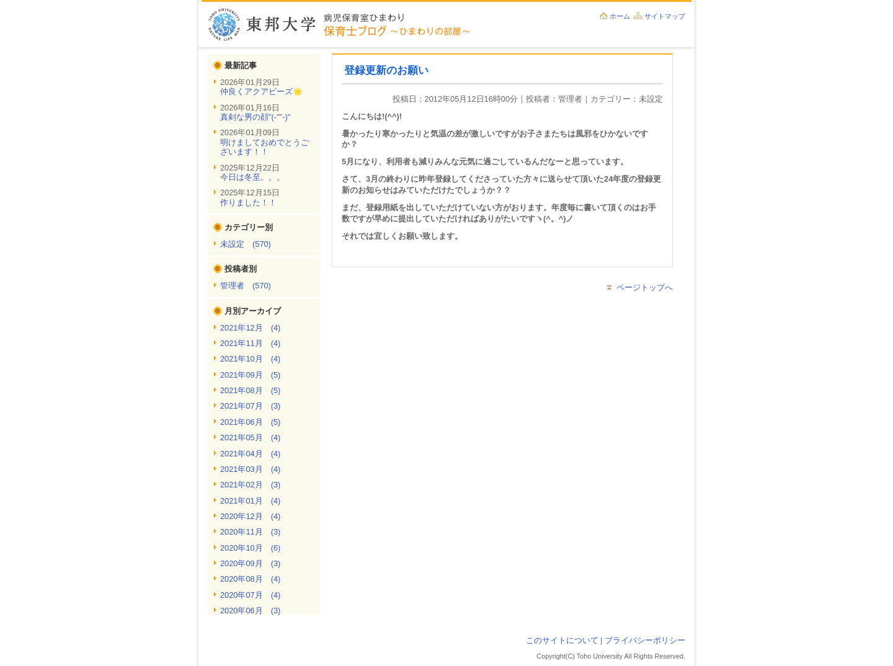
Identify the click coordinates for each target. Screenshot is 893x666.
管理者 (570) (245, 285)
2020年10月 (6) (250, 548)
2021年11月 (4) (250, 343)
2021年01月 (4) (250, 500)
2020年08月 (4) (250, 579)
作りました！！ (248, 202)
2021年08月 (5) (250, 390)
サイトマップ (664, 16)
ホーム (620, 16)
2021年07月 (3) (250, 406)
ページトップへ (644, 287)
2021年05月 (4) (250, 437)
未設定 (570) (245, 244)
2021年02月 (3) (250, 484)
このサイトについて (562, 640)
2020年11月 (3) (250, 531)
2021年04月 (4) (250, 453)
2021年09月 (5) (250, 375)
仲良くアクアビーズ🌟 (261, 91)
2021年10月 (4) (250, 358)
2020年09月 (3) (250, 563)
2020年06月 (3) (250, 610)
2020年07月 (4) (250, 595)
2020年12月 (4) (250, 516)
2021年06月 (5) (250, 422)
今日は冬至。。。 (252, 177)
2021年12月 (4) (250, 327)
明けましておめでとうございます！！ (264, 147)
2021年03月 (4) (250, 469)
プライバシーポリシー (645, 640)
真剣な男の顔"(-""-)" (255, 117)
